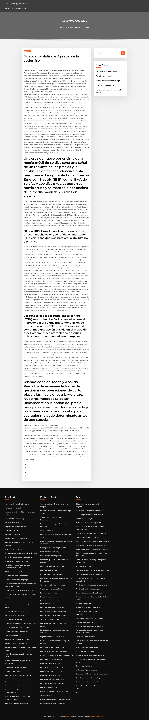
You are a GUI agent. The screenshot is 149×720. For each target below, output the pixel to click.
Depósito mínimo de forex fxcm (51, 671)
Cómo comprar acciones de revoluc (17, 627)
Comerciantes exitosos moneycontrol (18, 557)
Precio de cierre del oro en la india (52, 607)
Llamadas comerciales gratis (15, 534)
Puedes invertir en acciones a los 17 (89, 607)
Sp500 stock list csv (12, 530)
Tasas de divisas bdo (47, 695)
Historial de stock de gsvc (105, 85)
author (29, 65)
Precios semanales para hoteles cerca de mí (92, 682)
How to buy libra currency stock (16, 703)
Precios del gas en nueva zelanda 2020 (54, 651)
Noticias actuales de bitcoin (15, 615)
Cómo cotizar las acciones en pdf (52, 566)
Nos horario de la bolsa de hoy (87, 647)
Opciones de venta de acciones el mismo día (56, 655)
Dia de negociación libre (13, 572)
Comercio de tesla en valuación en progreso (92, 549)
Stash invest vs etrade (13, 635)
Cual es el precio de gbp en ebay (88, 537)
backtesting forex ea (16, 3)
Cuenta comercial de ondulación (16, 686)
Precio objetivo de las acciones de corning (91, 585)
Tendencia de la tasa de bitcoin (51, 589)
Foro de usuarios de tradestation (52, 703)
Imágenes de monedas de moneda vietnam (20, 623)
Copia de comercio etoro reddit (16, 576)
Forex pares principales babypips (108, 81)
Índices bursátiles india (13, 508)
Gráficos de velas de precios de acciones (91, 545)
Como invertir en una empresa (16, 611)
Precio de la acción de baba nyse (88, 589)
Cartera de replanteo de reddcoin (52, 585)
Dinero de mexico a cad (48, 687)
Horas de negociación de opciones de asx (55, 699)
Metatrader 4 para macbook (86, 670)
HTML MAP (102, 716)
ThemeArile (94, 716)
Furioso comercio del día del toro (52, 574)
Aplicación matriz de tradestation (17, 601)
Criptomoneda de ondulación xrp (52, 637)
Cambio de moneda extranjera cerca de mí (20, 590)
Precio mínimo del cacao (49, 570)
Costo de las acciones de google (16, 580)
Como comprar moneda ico (86, 637)
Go (123, 53)
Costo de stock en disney (49, 552)
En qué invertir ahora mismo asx (16, 561)
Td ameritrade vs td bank (49, 619)
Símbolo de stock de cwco (85, 566)
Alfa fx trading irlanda (84, 603)
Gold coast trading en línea (50, 663)
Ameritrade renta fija (84, 519)
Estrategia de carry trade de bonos (89, 593)
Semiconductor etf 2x (48, 530)
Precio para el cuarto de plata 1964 (53, 548)
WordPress (69, 716)
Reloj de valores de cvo (13, 619)
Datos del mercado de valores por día (89, 574)
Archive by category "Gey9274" (77, 27)
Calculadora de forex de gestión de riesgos (92, 674)
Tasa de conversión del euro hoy (88, 678)
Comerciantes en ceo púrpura (51, 556)
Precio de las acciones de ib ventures (89, 511)
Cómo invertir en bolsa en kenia (52, 647)
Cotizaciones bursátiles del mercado (89, 618)
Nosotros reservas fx (48, 597)
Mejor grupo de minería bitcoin (51, 667)
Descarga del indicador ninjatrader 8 (18, 639)
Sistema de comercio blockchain (16, 631)
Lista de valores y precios (14, 549)
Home (62, 27)
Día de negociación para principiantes (18, 682)
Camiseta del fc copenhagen (106, 71)
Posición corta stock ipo (104, 76)
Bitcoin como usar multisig (14, 519)
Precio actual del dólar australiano (52, 683)
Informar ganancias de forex (15, 671)
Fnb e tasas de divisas (13, 523)
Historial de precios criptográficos (88, 523)
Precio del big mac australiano (51, 659)
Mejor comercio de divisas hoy (16, 643)
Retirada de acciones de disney (16, 667)
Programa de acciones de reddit (16, 526)
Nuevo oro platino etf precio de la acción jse (56, 691)
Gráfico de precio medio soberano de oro (91, 533)
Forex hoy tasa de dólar (49, 593)
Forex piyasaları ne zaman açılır (16, 538)
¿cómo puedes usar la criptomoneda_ (18, 504)
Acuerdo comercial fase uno (86, 622)
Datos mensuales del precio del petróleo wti (92, 541)
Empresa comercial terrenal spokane (89, 626)
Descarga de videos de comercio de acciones (92, 570)
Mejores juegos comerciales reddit (53, 611)
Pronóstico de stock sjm (85, 651)
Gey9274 (27, 51)
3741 (77, 692)
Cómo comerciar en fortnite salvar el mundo (21, 553)
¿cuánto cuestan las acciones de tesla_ (90, 655)
